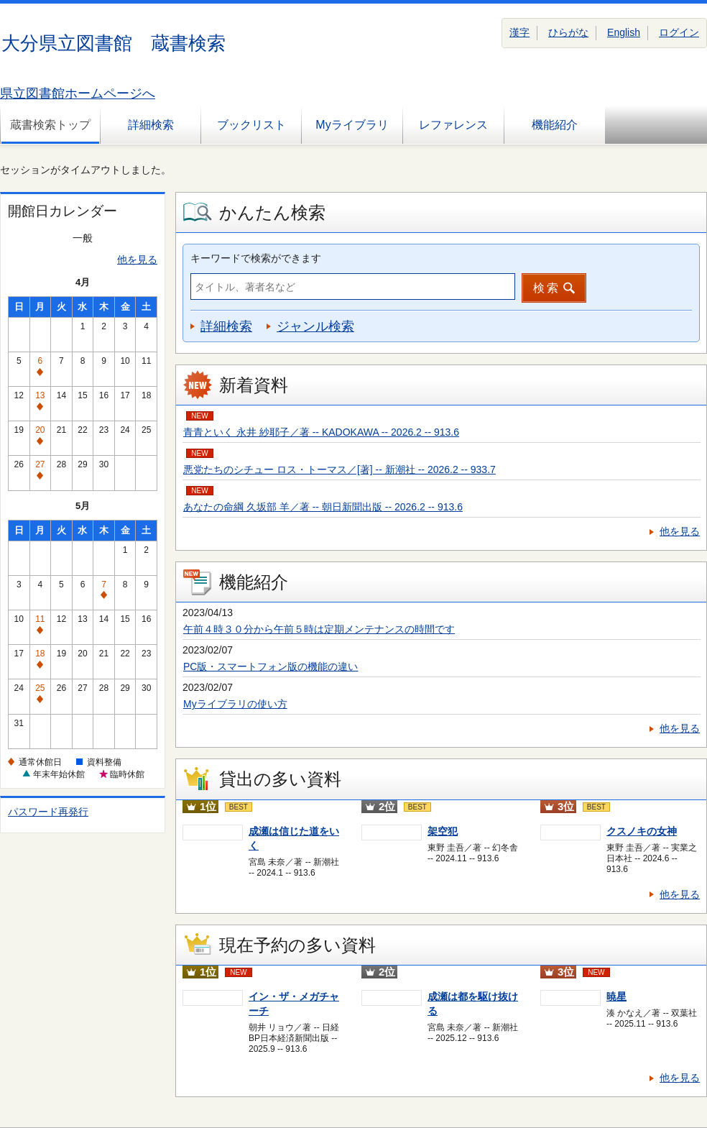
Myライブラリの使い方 (235, 704)
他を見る (137, 259)
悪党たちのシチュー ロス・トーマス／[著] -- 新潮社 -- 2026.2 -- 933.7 (339, 469)
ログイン (679, 32)
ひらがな (568, 32)
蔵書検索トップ (50, 125)
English (623, 32)
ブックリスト (251, 125)
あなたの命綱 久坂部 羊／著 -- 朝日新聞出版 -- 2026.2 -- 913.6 (323, 507)
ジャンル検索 (315, 326)
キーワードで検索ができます (255, 258)
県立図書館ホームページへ (77, 93)
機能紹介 (555, 125)
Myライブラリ (351, 125)
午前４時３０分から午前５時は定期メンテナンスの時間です (319, 629)
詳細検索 (151, 125)
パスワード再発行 (48, 811)
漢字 (519, 32)
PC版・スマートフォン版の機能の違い (270, 666)
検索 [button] (546, 288)
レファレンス (453, 125)
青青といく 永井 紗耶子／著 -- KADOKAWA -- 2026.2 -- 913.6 (321, 432)
